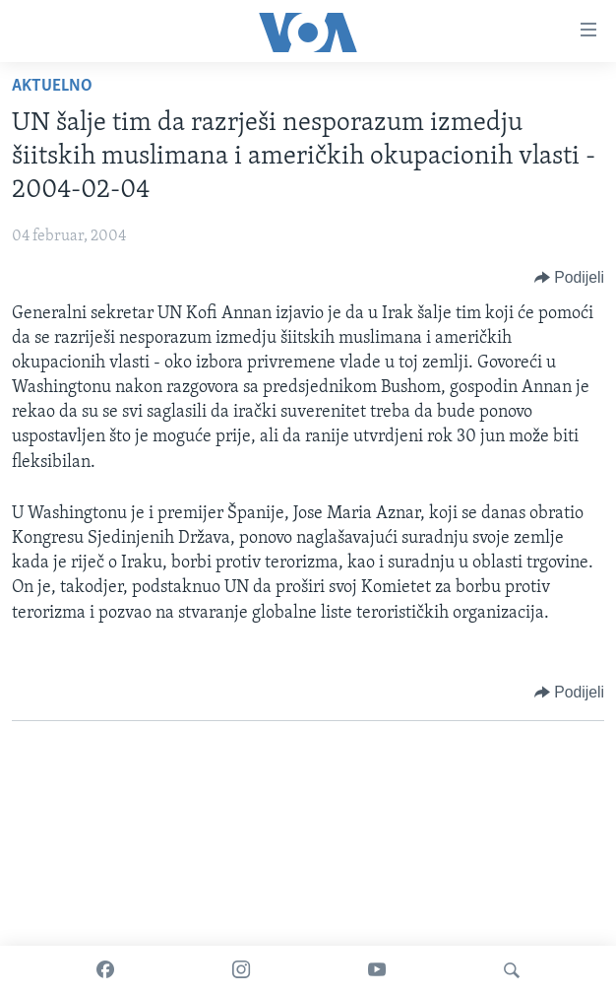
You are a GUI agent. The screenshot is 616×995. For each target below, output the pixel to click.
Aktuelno (52, 86)
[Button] (569, 278)
